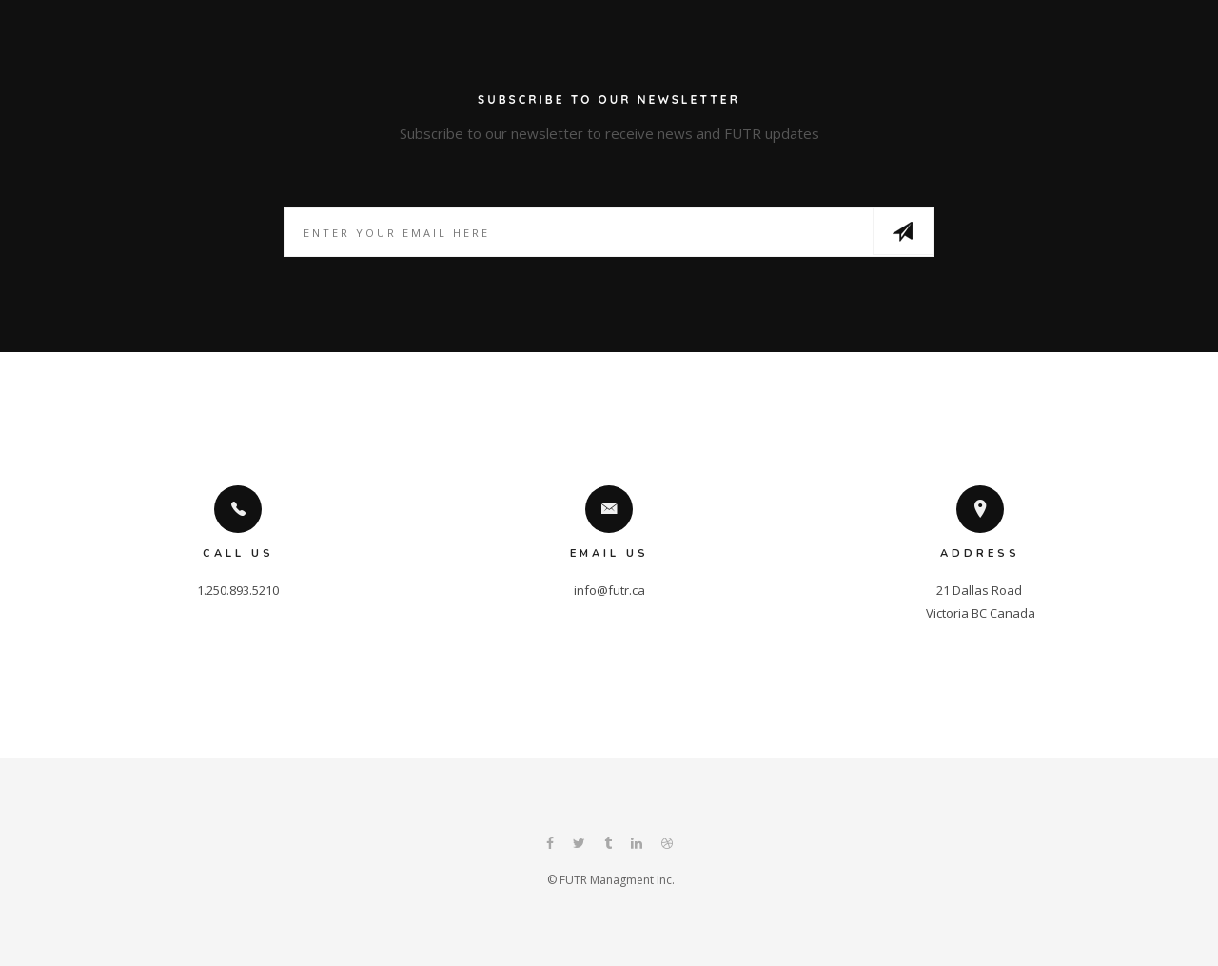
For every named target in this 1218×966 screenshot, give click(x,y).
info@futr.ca (609, 590)
